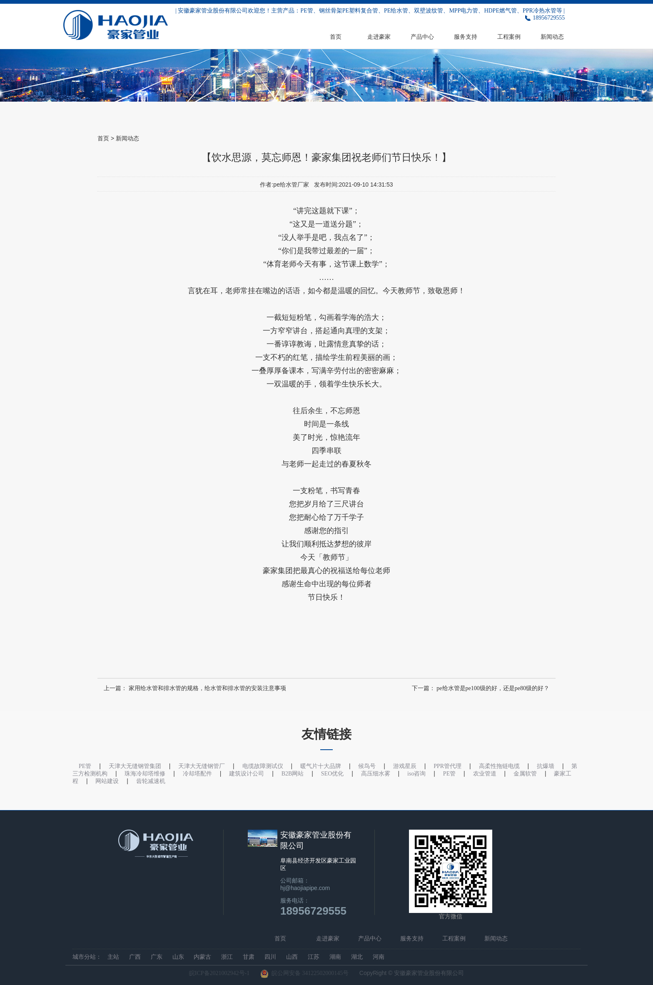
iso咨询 (416, 774)
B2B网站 (293, 774)
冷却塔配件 (197, 774)
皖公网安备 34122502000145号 (304, 974)
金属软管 (525, 774)
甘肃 (248, 957)
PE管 (449, 774)
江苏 (313, 957)
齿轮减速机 (150, 781)
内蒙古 (202, 957)
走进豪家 (379, 36)
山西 (292, 957)
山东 (178, 957)
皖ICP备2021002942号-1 (219, 973)
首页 (335, 36)
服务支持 (465, 36)
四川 (270, 957)
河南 (378, 957)
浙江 (227, 957)
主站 (113, 957)
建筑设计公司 (246, 774)
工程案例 (509, 36)
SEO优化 (332, 774)
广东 (156, 957)
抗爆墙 (545, 766)
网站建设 (107, 781)
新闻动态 (552, 36)
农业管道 (484, 774)
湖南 (335, 957)
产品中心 (422, 36)
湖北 (357, 957)
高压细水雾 (375, 774)
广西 (135, 957)
